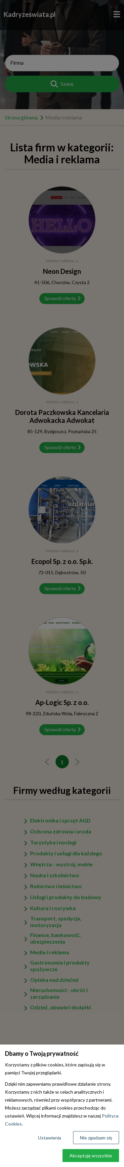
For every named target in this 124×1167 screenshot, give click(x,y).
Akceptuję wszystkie (90, 1155)
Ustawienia (49, 1137)
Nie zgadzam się (96, 1137)
